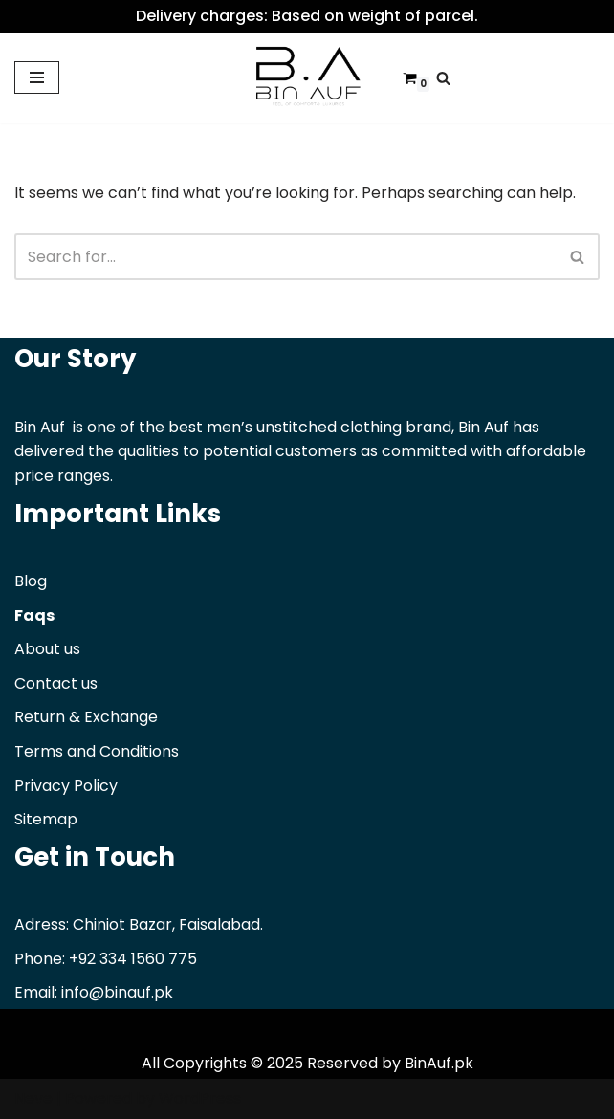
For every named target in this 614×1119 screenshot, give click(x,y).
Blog (30, 581)
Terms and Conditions (96, 751)
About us (47, 649)
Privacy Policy (66, 786)
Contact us (56, 683)
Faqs (34, 615)
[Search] (443, 78)
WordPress (200, 1098)
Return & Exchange (86, 717)
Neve (33, 1098)
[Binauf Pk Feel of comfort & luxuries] (307, 78)
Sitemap (45, 819)
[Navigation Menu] (36, 77)
